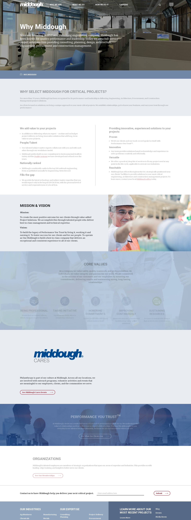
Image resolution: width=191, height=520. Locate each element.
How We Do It (102, 4)
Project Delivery (96, 514)
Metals (46, 518)
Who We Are (56, 4)
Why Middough (30, 74)
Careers (123, 4)
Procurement (95, 518)
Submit (159, 493)
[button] (171, 5)
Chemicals (24, 518)
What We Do (78, 4)
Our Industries (30, 509)
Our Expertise (69, 509)
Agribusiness (26, 514)
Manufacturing (50, 514)
